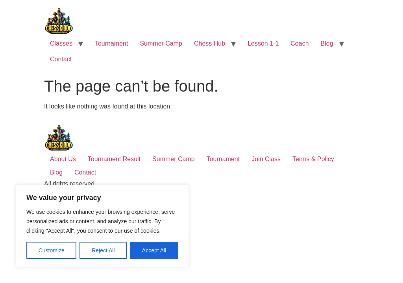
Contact (61, 59)
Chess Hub (209, 43)
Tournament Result (114, 159)
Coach (299, 43)
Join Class (266, 159)
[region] (102, 226)
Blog (327, 43)
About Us (63, 159)
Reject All (103, 250)
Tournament (111, 43)
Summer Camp (161, 43)
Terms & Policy (313, 159)
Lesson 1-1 (263, 43)
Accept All (154, 250)
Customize (52, 250)
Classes (61, 43)
